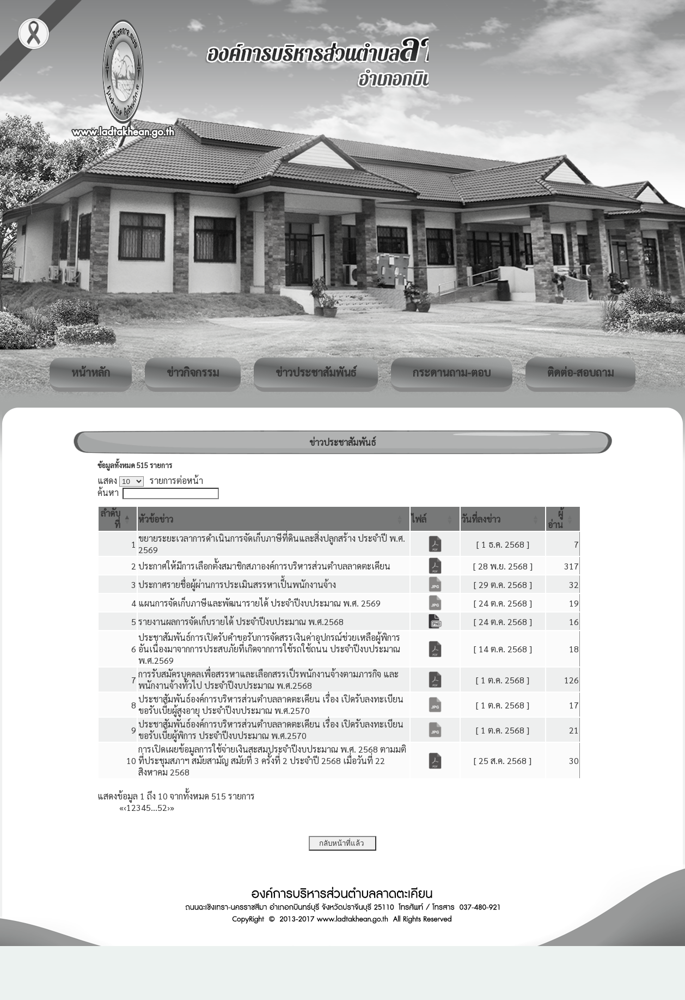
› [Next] (168, 807)
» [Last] (172, 807)
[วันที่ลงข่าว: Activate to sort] (503, 519)
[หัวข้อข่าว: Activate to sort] (273, 519)
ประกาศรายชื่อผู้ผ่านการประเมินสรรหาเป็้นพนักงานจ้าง (237, 584)
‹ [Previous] (125, 807)
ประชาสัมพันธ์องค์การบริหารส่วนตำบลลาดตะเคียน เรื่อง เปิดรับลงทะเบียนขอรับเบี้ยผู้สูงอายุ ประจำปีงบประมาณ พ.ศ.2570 (270, 704)
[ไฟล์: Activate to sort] (435, 519)
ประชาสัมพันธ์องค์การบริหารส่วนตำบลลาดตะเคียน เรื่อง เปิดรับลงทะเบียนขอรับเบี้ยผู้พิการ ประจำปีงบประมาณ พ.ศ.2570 (270, 729)
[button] (155, 519)
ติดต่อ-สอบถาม (580, 372)
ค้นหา (108, 492)
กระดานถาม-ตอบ (452, 372)
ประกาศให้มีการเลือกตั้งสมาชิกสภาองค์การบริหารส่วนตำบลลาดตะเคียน (264, 566)
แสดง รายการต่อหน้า (150, 480)
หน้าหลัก (90, 372)
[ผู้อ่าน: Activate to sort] (563, 519)
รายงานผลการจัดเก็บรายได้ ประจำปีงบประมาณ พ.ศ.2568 (241, 621)
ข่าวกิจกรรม (193, 372)
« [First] (121, 807)
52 (162, 807)
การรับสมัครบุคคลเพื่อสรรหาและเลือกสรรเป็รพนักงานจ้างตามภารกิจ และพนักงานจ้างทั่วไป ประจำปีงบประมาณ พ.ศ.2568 (268, 679)
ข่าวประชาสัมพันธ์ (316, 372)
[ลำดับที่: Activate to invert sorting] (118, 519)
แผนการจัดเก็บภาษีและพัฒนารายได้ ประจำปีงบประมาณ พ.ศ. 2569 (259, 603)
